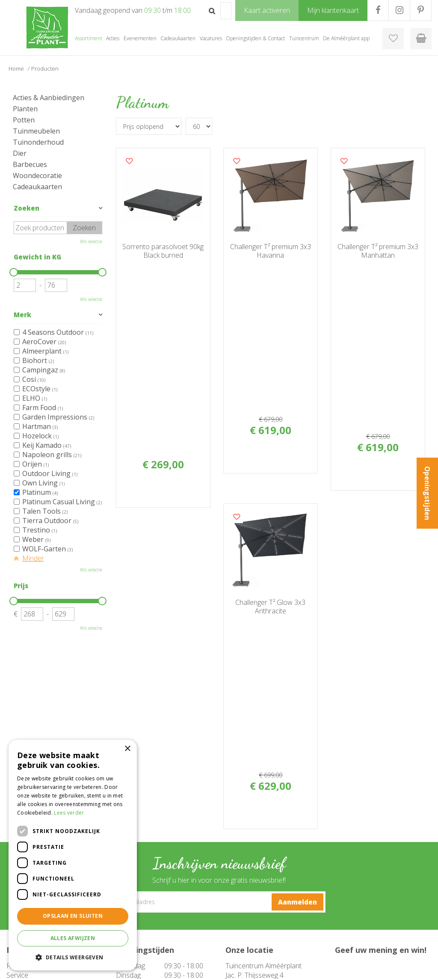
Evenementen (134, 937)
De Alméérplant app (250, 920)
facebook (252, 826)
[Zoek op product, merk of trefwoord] (225, 10)
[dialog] (73, 855)
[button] (72, 957)
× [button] (127, 749)
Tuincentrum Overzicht (363, 966)
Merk (22, 314)
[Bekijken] (421, 38)
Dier (20, 153)
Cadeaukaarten (37, 186)
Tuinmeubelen (36, 131)
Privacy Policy (414, 966)
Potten (24, 119)
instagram (256, 843)
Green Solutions (308, 966)
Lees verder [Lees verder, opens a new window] (69, 812)
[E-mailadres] (219, 704)
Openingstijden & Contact (258, 902)
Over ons (237, 911)
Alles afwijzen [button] (72, 938)
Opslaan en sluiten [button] (73, 915)
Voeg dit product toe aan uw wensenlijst (129, 161)
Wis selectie (91, 241)
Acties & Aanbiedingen (48, 97)
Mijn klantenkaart (247, 937)
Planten (25, 108)
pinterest (254, 859)
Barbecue (128, 911)
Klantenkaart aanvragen (255, 928)
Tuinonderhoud (38, 142)
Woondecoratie (37, 175)
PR (420, 10)
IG (399, 10)
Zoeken (26, 208)
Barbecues (30, 164)
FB (377, 10)
